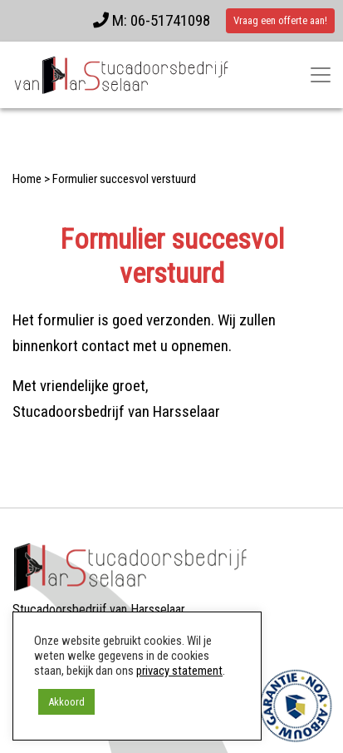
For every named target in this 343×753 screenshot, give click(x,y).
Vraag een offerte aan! (280, 20)
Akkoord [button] (66, 702)
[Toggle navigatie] (320, 75)
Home (27, 178)
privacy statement (179, 670)
